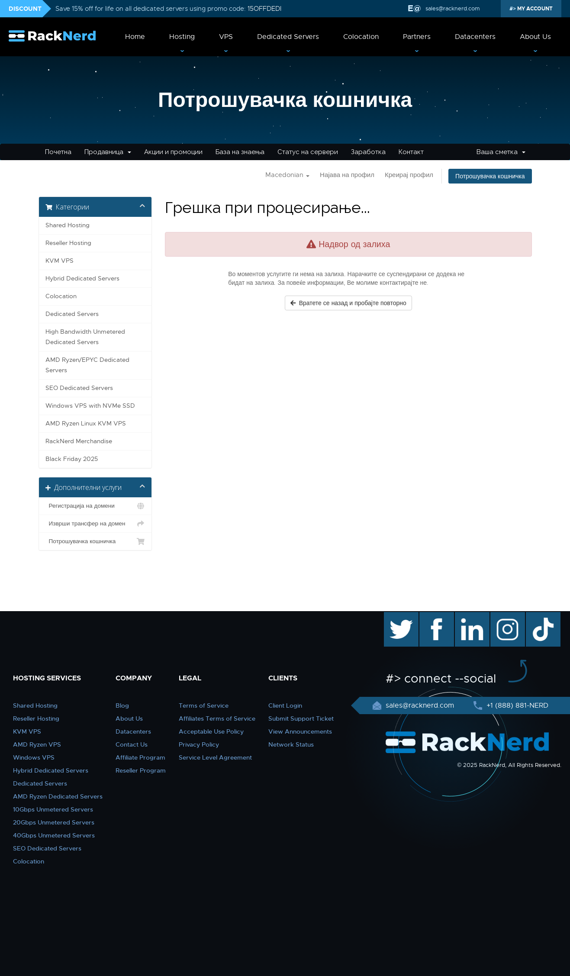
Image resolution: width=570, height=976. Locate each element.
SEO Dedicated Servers (79, 388)
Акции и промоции (173, 152)
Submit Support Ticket (301, 718)
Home (135, 36)
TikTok (537, 616)
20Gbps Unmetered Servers (53, 822)
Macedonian (287, 175)
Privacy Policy (199, 744)
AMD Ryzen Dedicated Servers (58, 796)
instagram (506, 616)
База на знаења (240, 152)
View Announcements (300, 731)
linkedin (467, 616)
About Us (535, 36)
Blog (122, 705)
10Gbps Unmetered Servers (53, 809)
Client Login (285, 705)
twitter (395, 616)
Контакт (411, 152)
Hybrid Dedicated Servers (82, 278)
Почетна (58, 152)
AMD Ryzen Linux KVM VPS (85, 423)
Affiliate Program (140, 757)
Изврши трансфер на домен (95, 524)
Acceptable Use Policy (211, 731)
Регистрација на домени (95, 506)
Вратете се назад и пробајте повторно (348, 303)
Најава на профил (347, 175)
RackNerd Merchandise (78, 441)
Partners (417, 36)
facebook (435, 616)
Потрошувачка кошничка (490, 176)
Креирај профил (409, 175)
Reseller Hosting (68, 243)
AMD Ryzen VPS (37, 744)
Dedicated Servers (288, 36)
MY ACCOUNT (534, 8)
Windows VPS (34, 757)
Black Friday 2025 (71, 459)
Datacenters (475, 36)
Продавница (107, 152)
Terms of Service (204, 705)
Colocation (361, 36)
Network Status (291, 744)
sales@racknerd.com (452, 8)
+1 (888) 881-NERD (516, 705)
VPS (226, 36)
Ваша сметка (501, 152)
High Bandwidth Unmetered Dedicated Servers (85, 337)
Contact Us (132, 744)
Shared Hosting (67, 225)
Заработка (368, 152)
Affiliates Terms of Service (217, 718)
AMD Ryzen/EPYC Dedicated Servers (87, 365)
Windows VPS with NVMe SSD (90, 405)
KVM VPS (59, 260)
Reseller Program (141, 770)
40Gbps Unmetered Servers (54, 835)
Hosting (182, 36)
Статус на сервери (307, 152)
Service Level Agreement (215, 757)
